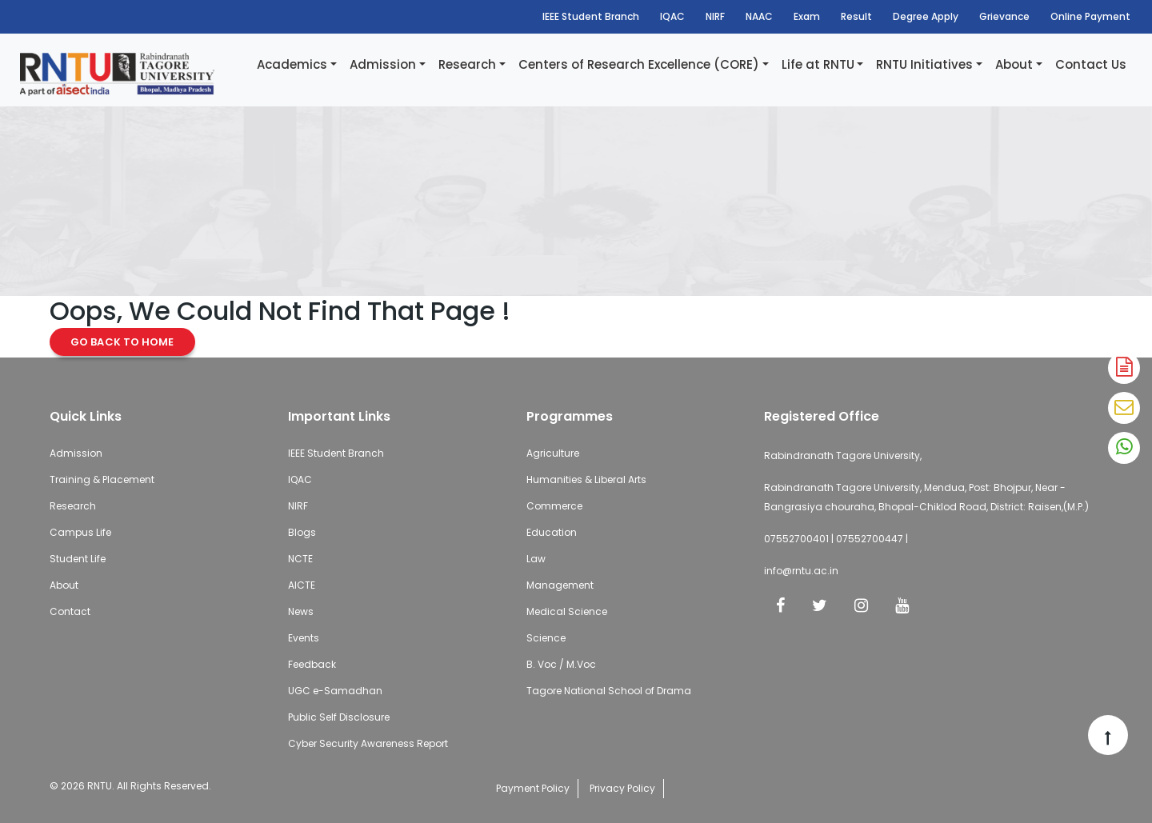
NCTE (300, 558)
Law (536, 558)
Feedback (312, 664)
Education (551, 532)
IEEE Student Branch (590, 16)
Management (560, 585)
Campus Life (80, 532)
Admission (383, 64)
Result (856, 16)
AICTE (301, 585)
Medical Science (566, 611)
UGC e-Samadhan (335, 690)
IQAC (672, 16)
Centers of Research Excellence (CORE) (638, 64)
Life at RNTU (818, 64)
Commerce (554, 506)
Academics (292, 64)
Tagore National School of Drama (608, 690)
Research (467, 64)
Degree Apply (925, 16)
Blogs (302, 532)
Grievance (1004, 16)
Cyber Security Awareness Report (368, 743)
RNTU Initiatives (924, 64)
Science (546, 638)
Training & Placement (102, 479)
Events (303, 638)
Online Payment (1090, 16)
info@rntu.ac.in (801, 570)
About (1014, 64)
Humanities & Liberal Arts (586, 479)
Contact (70, 611)
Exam (807, 16)
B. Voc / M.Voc (561, 664)
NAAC (759, 16)
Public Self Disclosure (339, 717)
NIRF (715, 16)
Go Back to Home (122, 342)
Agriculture (552, 453)
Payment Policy (533, 788)
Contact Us (1090, 64)
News (301, 611)
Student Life (78, 558)
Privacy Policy (622, 788)
